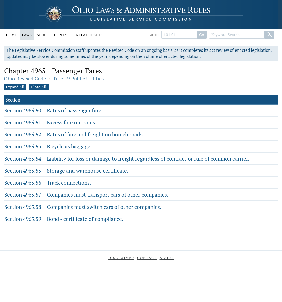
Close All (38, 86)
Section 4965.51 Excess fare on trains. (50, 122)
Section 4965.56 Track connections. (47, 182)
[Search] (269, 35)
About (43, 34)
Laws (27, 34)
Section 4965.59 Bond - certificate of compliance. (63, 218)
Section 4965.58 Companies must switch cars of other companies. (82, 206)
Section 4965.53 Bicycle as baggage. (48, 146)
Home (11, 34)
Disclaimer (121, 257)
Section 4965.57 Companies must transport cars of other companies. (86, 194)
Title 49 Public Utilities (78, 78)
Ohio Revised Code (25, 78)
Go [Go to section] (201, 34)
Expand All (15, 86)
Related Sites (89, 34)
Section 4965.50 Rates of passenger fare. (53, 110)
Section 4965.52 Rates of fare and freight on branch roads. (74, 134)
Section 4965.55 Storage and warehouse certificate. (66, 170)
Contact (62, 34)
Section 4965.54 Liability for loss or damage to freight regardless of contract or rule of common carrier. (126, 158)
